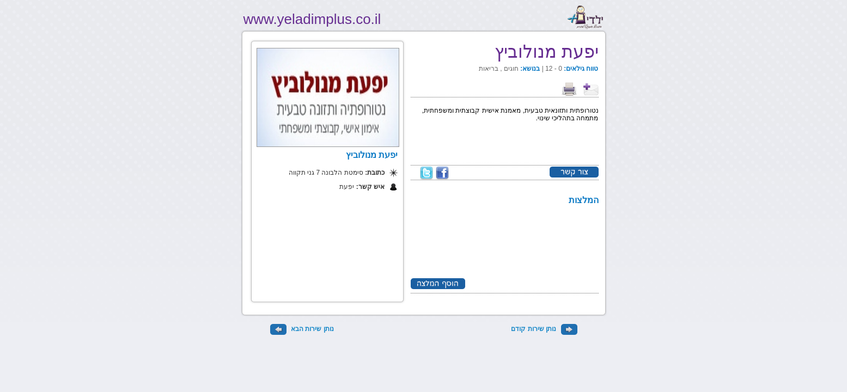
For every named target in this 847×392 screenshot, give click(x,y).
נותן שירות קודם (544, 329)
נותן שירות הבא (302, 329)
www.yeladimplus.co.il (312, 19)
